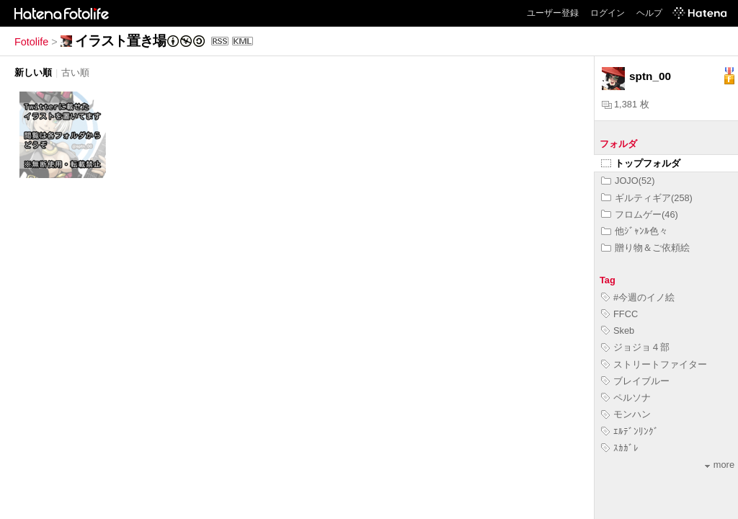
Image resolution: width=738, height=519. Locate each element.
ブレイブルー (635, 381)
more (719, 464)
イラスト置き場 (120, 40)
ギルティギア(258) (647, 197)
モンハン (626, 414)
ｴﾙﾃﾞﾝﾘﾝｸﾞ (630, 431)
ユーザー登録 (553, 13)
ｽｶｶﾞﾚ (620, 448)
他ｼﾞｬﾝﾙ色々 (634, 231)
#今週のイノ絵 (638, 297)
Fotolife (31, 42)
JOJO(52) (627, 180)
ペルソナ (626, 397)
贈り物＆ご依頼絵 (645, 247)
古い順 (75, 72)
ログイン (607, 13)
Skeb (617, 330)
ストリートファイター (654, 364)
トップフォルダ (640, 163)
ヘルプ (649, 13)
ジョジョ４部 (635, 347)
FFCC (619, 314)
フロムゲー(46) (639, 214)
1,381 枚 (625, 104)
